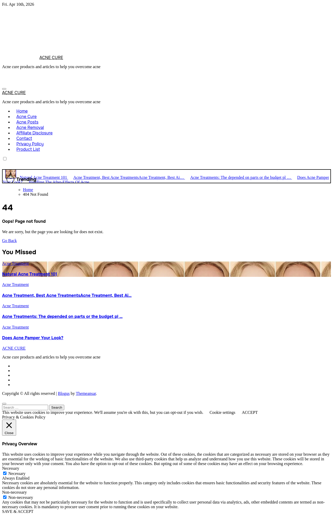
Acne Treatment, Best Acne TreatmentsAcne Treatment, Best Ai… (67, 295)
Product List (28, 149)
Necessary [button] (10, 468)
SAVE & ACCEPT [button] (18, 511)
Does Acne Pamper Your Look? (32, 338)
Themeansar (86, 393)
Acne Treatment (15, 263)
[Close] (4, 403)
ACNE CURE (51, 57)
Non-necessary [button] (14, 492)
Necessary (16, 473)
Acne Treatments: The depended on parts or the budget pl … (62, 316)
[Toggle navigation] (4, 89)
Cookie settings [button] (222, 412)
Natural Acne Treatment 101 (29, 274)
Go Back (9, 240)
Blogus (63, 393)
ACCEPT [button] (250, 412)
